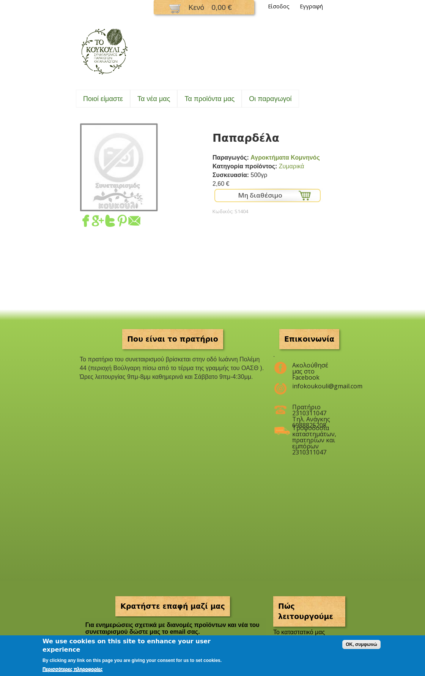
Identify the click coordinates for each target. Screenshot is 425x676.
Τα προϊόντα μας (209, 99)
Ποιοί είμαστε (103, 99)
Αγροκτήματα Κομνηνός (285, 157)
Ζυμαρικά (291, 166)
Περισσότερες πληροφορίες (72, 669)
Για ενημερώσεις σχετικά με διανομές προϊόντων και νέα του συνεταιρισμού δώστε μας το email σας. (172, 628)
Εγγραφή (311, 6)
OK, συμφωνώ (361, 644)
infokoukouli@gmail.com (314, 386)
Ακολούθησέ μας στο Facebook (310, 368)
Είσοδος (279, 6)
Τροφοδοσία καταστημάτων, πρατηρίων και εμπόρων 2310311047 (314, 431)
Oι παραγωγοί (270, 99)
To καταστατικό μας (299, 632)
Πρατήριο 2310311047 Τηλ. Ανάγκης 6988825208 (311, 410)
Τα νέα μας (153, 99)
